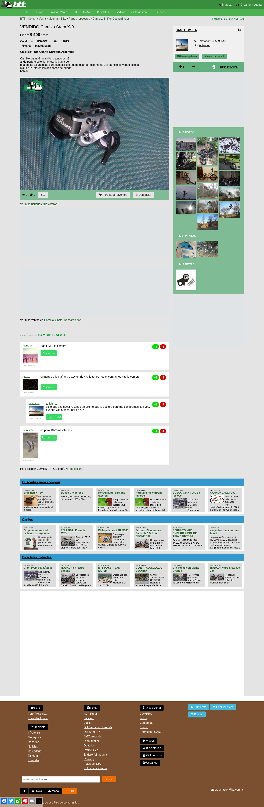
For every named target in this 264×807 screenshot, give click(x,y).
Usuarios (160, 12)
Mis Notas (187, 264)
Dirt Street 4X (92, 731)
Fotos (39, 12)
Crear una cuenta (251, 4)
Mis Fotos (187, 132)
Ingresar (227, 4)
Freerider (33, 760)
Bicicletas (103, 12)
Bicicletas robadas (37, 557)
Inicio (37, 791)
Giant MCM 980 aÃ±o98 (38, 567)
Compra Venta (37, 18)
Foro (26, 12)
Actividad (204, 45)
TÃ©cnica (34, 732)
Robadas (33, 742)
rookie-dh (27, 345)
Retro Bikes (91, 750)
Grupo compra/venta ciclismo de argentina (37, 532)
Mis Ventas (187, 236)
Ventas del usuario (214, 56)
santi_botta (34, 403)
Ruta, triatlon (92, 740)
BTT (23, 18)
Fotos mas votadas (95, 768)
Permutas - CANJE (151, 731)
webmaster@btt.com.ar (227, 789)
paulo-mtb (28, 430)
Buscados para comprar (41, 482)
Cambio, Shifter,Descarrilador (111, 18)
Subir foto (199, 707)
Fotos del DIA (92, 763)
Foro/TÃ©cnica (37, 713)
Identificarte (76, 468)
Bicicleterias (152, 747)
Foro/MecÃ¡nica (38, 718)
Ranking (89, 759)
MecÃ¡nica (34, 737)
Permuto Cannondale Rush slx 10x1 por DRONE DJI (148, 533)
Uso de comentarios (66, 802)
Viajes (87, 722)
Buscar (144, 727)
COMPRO (146, 713)
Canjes (27, 519)
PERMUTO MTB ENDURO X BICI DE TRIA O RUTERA (185, 533)
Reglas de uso (44, 802)
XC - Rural (90, 713)
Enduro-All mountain (96, 754)
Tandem (33, 755)
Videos (121, 12)
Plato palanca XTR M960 (113, 530)
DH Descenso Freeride (98, 727)
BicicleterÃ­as (83, 12)
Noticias (33, 746)
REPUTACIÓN (229, 67)
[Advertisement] (83, 232)
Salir (69, 791)
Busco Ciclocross (72, 492)
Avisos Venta (59, 12)
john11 (26, 376)
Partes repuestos (79, 18)
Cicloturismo (139, 12)
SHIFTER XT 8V (33, 492)
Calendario (34, 751)
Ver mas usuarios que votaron (38, 204)
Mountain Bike (57, 18)
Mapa (53, 791)
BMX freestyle (92, 736)
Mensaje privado (187, 56)
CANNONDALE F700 (222, 492)
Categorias (146, 722)
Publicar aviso (223, 707)
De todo (89, 745)
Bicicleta (38, 726)
